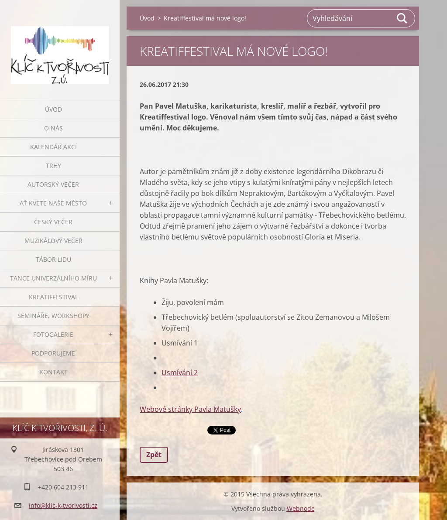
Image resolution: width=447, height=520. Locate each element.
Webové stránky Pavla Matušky (190, 409)
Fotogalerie (53, 334)
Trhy (53, 165)
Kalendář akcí (53, 147)
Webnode (301, 508)
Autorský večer (53, 184)
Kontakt (53, 372)
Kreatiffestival (53, 297)
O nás (53, 128)
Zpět (154, 454)
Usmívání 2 (180, 372)
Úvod (53, 109)
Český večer (53, 222)
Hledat (402, 18)
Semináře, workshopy (53, 315)
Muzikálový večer (53, 240)
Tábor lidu (53, 259)
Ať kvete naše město (53, 203)
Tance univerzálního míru (53, 278)
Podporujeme (53, 353)
